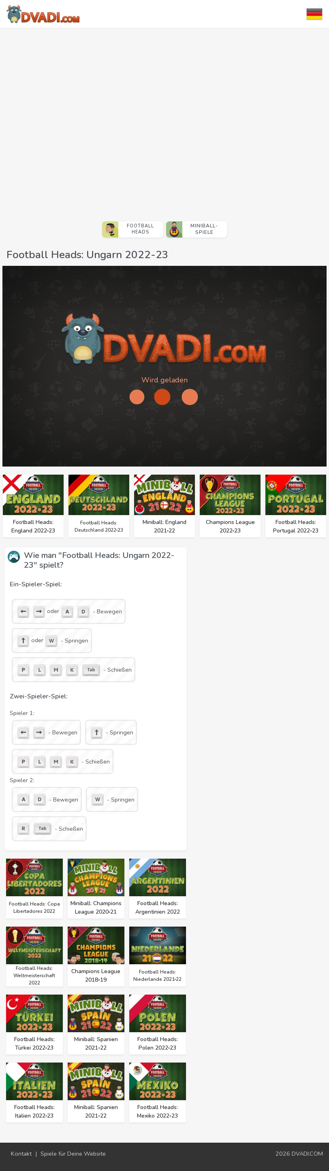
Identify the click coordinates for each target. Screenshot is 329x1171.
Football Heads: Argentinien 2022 (157, 907)
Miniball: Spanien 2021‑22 (96, 1043)
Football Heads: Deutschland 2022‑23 (99, 526)
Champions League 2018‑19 (95, 975)
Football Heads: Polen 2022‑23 (157, 1043)
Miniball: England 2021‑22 (164, 526)
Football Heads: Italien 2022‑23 (34, 1111)
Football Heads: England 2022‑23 (33, 526)
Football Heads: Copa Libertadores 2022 (34, 907)
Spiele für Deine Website (73, 1154)
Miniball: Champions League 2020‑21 (96, 907)
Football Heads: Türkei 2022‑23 (34, 1043)
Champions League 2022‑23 (230, 526)
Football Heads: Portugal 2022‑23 (295, 526)
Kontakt (21, 1154)
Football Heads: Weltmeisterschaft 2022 (34, 975)
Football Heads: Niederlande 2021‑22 (157, 975)
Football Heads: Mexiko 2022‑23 (157, 1111)
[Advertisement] (91, 121)
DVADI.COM (307, 1154)
